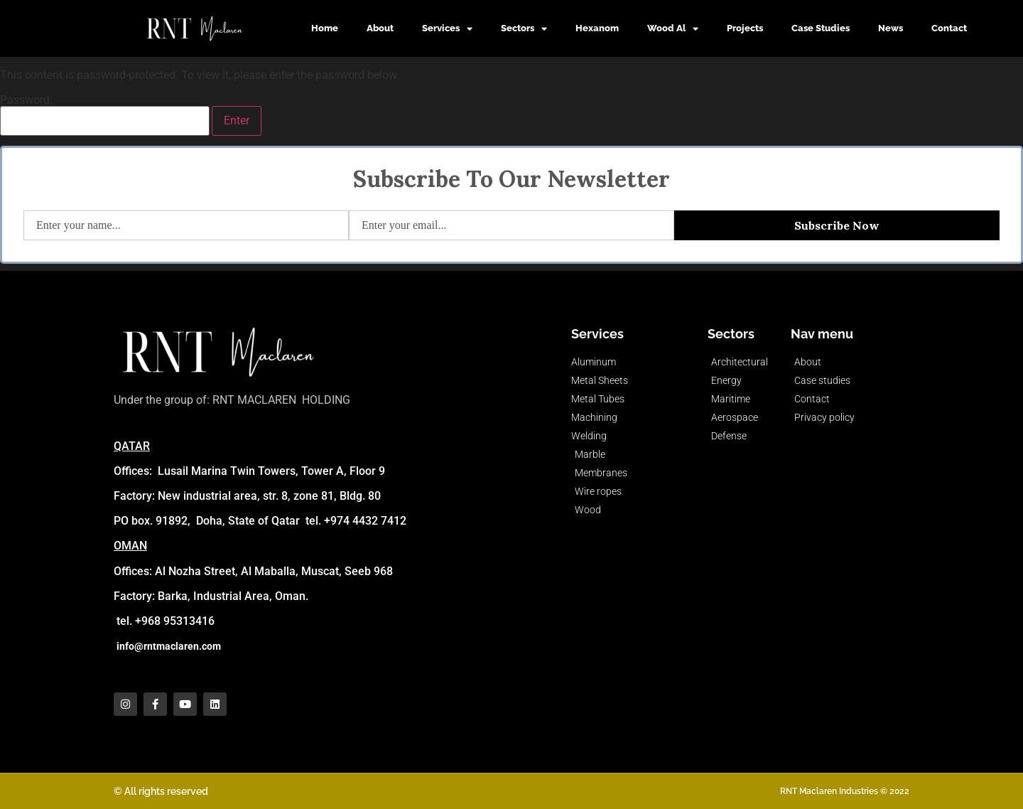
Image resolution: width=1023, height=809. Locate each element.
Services (447, 29)
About (380, 28)
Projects (745, 28)
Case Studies (820, 28)
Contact (949, 28)
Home (324, 28)
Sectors (524, 29)
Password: (105, 115)
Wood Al (672, 29)
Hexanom (597, 28)
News (890, 28)
